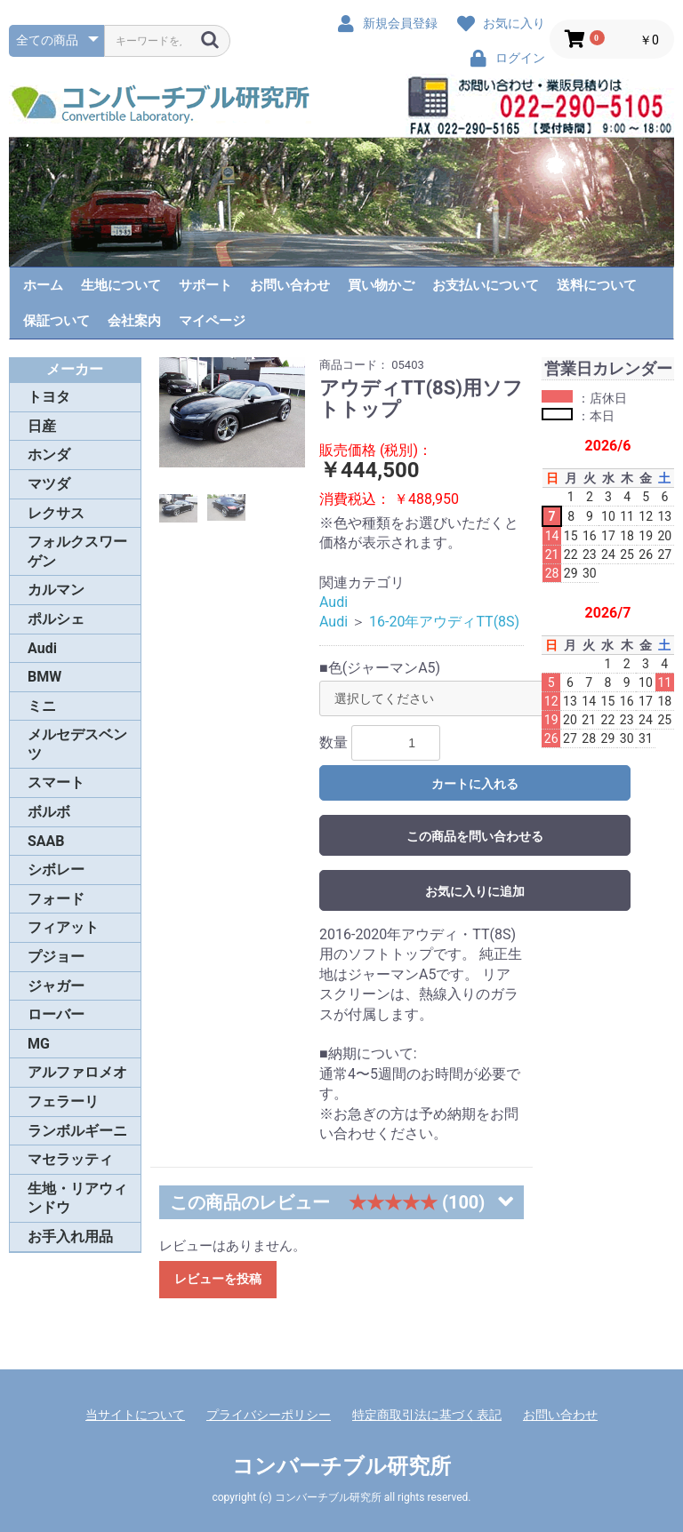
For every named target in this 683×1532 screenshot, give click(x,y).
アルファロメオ (77, 1072)
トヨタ (49, 396)
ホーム (43, 285)
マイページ (212, 321)
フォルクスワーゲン (77, 551)
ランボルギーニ (77, 1130)
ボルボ (49, 811)
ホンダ (49, 454)
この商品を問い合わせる (474, 836)
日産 (42, 426)
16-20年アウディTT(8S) (444, 621)
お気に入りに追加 (475, 891)
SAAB (46, 841)
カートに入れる (474, 784)
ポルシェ (56, 618)
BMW (44, 676)
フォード (56, 898)
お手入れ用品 (70, 1236)
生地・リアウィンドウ (77, 1198)
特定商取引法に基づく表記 (427, 1415)
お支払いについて (485, 285)
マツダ (49, 483)
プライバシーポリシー (268, 1415)
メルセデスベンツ (77, 744)
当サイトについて (135, 1415)
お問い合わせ (290, 285)
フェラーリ (63, 1101)
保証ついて (56, 321)
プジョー (56, 956)
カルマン (56, 589)
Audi (42, 648)
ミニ (42, 706)
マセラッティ (70, 1159)
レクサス (56, 513)
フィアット (63, 927)
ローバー (56, 1014)
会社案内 (134, 321)
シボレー (56, 869)
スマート (56, 782)
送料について (597, 285)
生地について (121, 285)
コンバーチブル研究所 (341, 1466)
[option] (232, 412)
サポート (205, 285)
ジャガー (56, 985)
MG (39, 1043)
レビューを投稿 (217, 1279)
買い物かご (381, 285)
